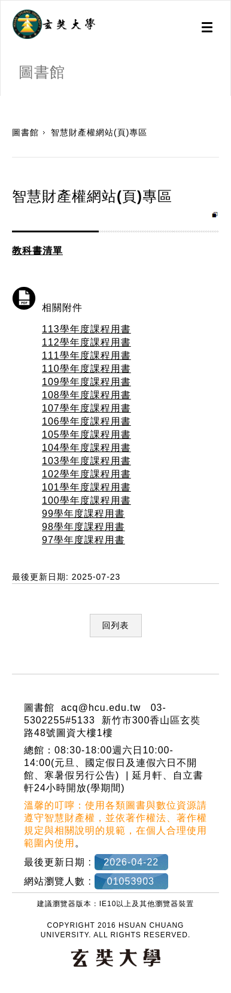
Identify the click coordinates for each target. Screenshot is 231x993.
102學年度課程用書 (86, 474)
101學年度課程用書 (86, 487)
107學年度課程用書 (86, 408)
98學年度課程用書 (83, 527)
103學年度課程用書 (86, 461)
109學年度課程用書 (86, 382)
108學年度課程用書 (86, 395)
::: (4, 102)
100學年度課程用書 (86, 500)
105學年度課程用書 (86, 434)
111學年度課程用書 (86, 355)
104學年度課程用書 (86, 448)
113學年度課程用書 (86, 329)
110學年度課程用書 (86, 369)
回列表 (115, 625)
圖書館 (25, 132)
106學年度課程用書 (86, 421)
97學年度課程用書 (83, 540)
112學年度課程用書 (86, 342)
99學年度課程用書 (83, 513)
